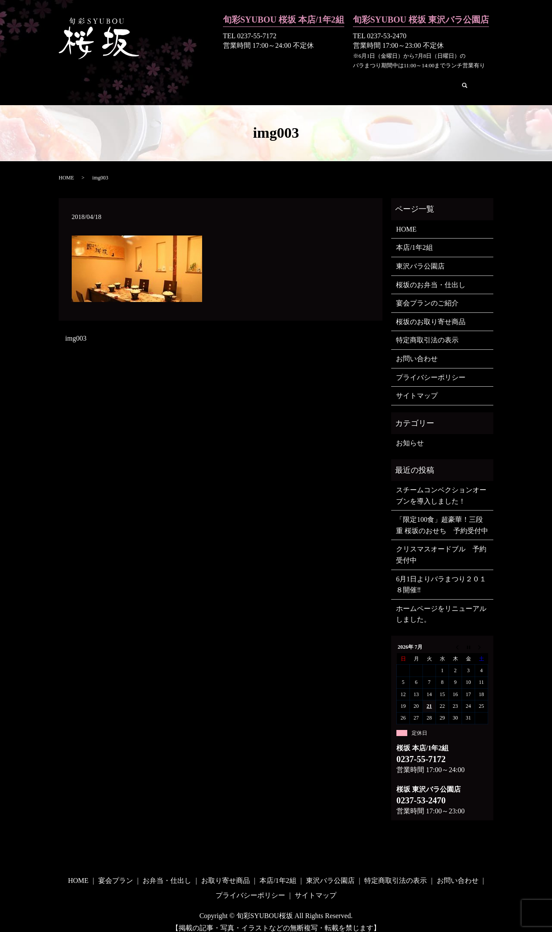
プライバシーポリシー (431, 367)
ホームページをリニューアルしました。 (441, 604)
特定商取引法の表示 (427, 330)
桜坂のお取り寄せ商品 (431, 312)
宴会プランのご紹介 (427, 293)
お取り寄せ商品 (257, 80)
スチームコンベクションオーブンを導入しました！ (441, 486)
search (459, 82)
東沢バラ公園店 (365, 80)
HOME (106, 80)
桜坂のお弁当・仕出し (431, 275)
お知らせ (410, 433)
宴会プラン (145, 80)
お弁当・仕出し (198, 80)
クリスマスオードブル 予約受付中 (441, 545)
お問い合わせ (422, 80)
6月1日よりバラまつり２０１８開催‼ (441, 575)
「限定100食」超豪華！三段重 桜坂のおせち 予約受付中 (442, 515)
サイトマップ (417, 386)
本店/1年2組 (311, 80)
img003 (75, 328)
